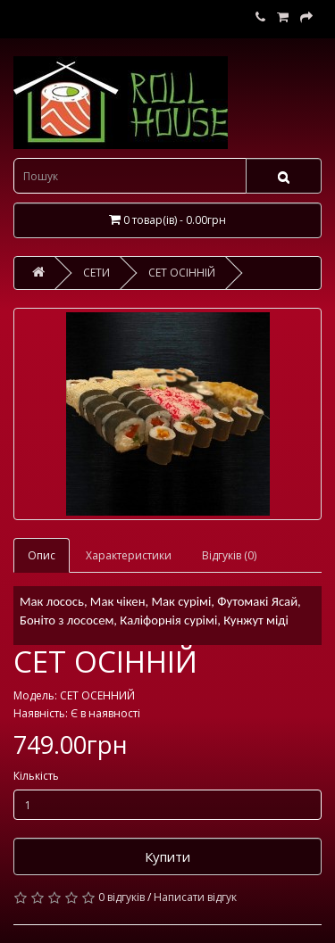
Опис (41, 555)
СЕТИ (96, 272)
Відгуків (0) (229, 555)
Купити (167, 856)
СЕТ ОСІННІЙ (181, 272)
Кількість (36, 775)
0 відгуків (121, 897)
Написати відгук (195, 897)
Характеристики (129, 555)
